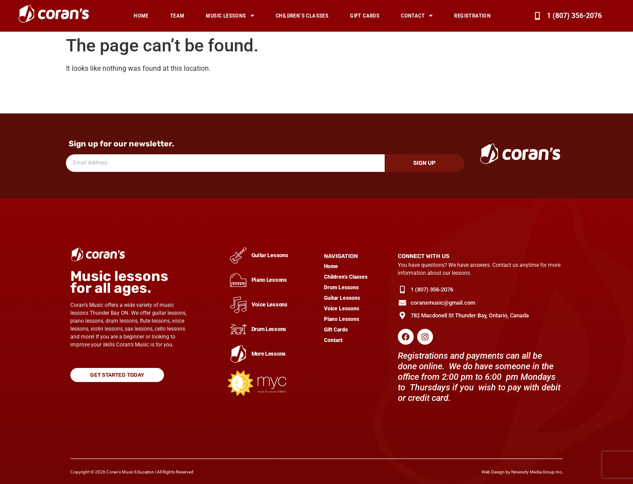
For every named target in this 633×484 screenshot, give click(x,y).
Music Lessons (230, 15)
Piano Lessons (341, 319)
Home (141, 15)
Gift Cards (364, 15)
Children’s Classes (302, 15)
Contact (417, 15)
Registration (472, 15)
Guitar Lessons (342, 298)
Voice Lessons (341, 309)
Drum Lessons (341, 287)
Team (177, 15)
